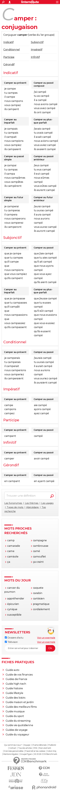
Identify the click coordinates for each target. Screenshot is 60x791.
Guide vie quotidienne (19, 725)
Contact (12, 748)
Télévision (11, 642)
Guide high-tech (16, 683)
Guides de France (16, 679)
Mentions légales (10, 754)
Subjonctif (37, 42)
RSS (35, 748)
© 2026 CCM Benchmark (45, 754)
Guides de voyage (17, 729)
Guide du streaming (18, 720)
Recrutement (45, 748)
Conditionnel (11, 49)
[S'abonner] (30, 648)
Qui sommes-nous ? (13, 745)
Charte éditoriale (39, 745)
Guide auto (12, 670)
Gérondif (8, 64)
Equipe (27, 745)
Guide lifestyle (14, 693)
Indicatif (8, 42)
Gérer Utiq (51, 751)
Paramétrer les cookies (35, 751)
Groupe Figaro (26, 754)
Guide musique (15, 711)
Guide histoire (14, 688)
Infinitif (35, 57)
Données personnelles (13, 751)
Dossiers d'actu (14, 637)
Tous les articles (25, 748)
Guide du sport (15, 716)
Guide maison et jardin (20, 702)
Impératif (36, 49)
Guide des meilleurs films (21, 706)
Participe (8, 57)
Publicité (52, 745)
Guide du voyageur (17, 734)
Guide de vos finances (19, 674)
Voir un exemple (46, 637)
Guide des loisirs (15, 697)
